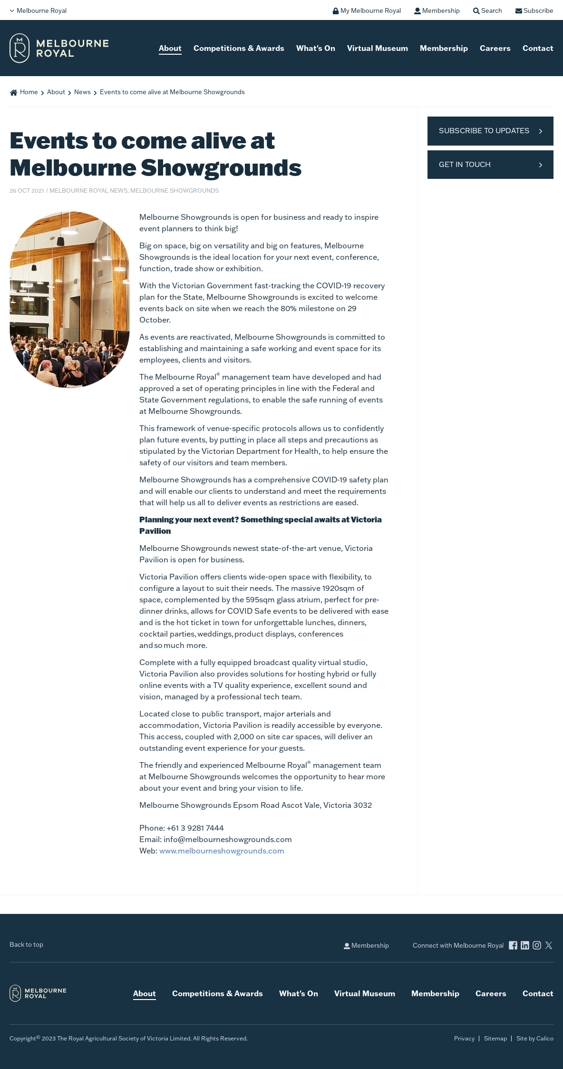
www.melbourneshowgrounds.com (221, 850)
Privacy (464, 1038)
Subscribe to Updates (484, 130)
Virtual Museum (377, 48)
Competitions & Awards (239, 48)
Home (29, 92)
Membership (444, 48)
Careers (495, 48)
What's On (315, 48)
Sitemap (495, 1038)
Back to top (26, 944)
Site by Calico (534, 1038)
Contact (538, 48)
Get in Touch (465, 164)
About (170, 48)
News (82, 92)
